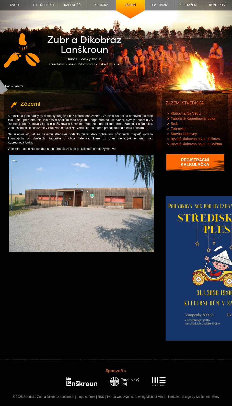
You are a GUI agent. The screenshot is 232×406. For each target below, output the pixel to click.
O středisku (43, 5)
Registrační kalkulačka (195, 162)
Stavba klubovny (184, 134)
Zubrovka (178, 129)
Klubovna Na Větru (186, 113)
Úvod (14, 5)
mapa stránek (86, 397)
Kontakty (217, 5)
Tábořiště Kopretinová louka (193, 118)
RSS (101, 397)
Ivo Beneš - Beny (207, 397)
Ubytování (159, 5)
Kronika (101, 5)
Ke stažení (188, 5)
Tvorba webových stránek (124, 397)
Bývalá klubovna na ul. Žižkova (195, 139)
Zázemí (130, 5)
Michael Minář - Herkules (163, 397)
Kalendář (72, 5)
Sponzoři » (116, 370)
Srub (174, 124)
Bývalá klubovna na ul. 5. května (196, 144)
